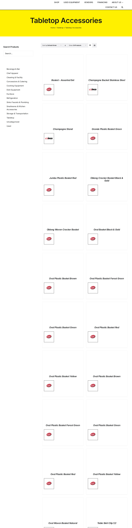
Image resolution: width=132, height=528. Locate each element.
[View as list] (94, 45)
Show (75, 45)
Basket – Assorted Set (62, 80)
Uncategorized (13, 122)
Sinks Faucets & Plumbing (18, 102)
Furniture (10, 94)
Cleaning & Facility (15, 77)
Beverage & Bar (13, 69)
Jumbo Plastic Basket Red (62, 178)
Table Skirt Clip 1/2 (106, 523)
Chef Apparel (12, 73)
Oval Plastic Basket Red (106, 327)
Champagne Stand (63, 129)
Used (9, 126)
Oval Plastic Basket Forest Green (107, 278)
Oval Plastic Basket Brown (63, 278)
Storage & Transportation (17, 113)
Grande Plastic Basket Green (107, 129)
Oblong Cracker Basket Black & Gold (106, 179)
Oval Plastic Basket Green (62, 327)
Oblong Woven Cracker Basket (63, 229)
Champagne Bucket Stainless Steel (106, 80)
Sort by (49, 45)
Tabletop (60, 28)
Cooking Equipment (15, 86)
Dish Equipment (13, 90)
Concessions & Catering (17, 81)
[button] (122, 7)
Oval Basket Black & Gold (107, 229)
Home (53, 28)
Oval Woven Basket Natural (62, 523)
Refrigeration (12, 98)
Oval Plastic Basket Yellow (63, 376)
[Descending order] (65, 45)
